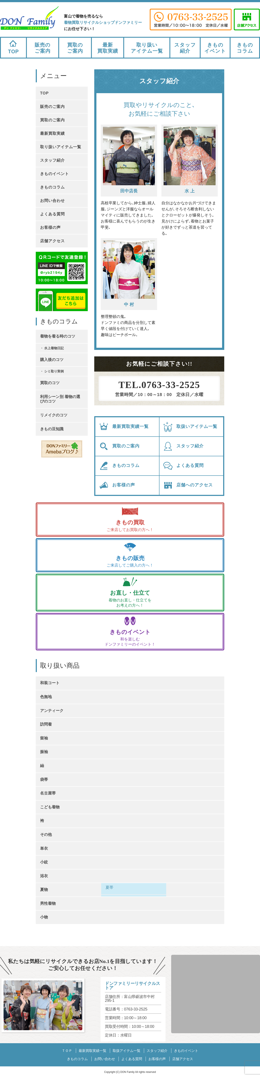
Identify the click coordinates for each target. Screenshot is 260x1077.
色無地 (46, 697)
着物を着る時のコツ (57, 336)
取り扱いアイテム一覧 (147, 48)
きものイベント (215, 48)
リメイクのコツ (53, 415)
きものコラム (245, 48)
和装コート (50, 683)
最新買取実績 (107, 48)
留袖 (44, 738)
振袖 (44, 752)
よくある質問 (183, 466)
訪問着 (46, 724)
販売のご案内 (42, 48)
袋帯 (44, 779)
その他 (46, 834)
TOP (13, 46)
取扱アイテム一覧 (126, 1051)
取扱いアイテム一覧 (190, 427)
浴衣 (44, 876)
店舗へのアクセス (188, 485)
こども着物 (50, 807)
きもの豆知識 (51, 429)
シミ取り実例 (54, 371)
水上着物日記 (54, 348)
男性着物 (48, 903)
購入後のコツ (51, 359)
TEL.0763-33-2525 (159, 385)
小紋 (44, 862)
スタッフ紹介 (185, 48)
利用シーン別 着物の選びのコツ (60, 399)
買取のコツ (50, 383)
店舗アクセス (52, 241)
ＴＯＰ (67, 1051)
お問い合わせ (52, 200)
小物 (44, 917)
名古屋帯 (48, 793)
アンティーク (51, 710)
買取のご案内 (75, 48)
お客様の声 (117, 485)
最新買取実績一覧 (124, 427)
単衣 (44, 848)
